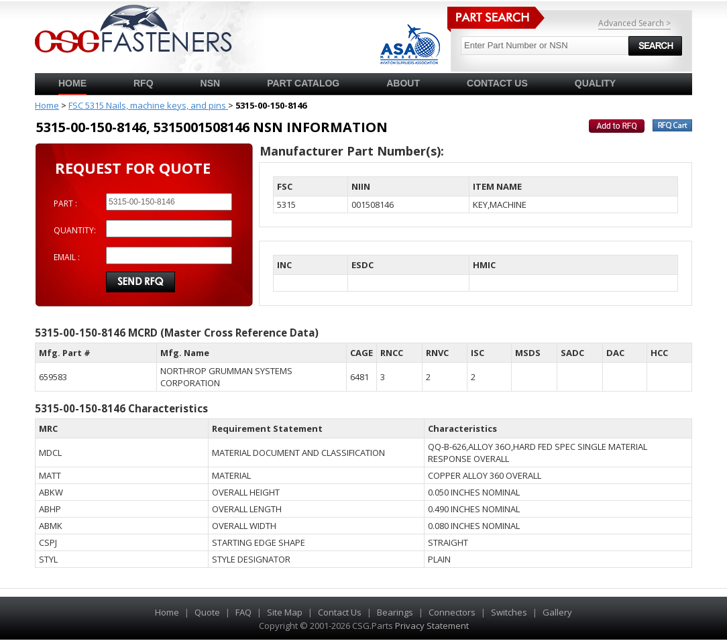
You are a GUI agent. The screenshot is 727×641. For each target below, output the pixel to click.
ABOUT (403, 83)
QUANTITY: (75, 230)
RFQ (143, 83)
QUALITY (595, 83)
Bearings (395, 612)
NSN (211, 83)
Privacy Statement (432, 626)
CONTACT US (497, 83)
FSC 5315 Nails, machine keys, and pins (148, 105)
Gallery (557, 612)
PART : (65, 203)
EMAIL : (67, 257)
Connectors (452, 612)
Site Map (284, 612)
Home (72, 83)
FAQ (243, 612)
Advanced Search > (634, 23)
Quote (207, 612)
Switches (509, 612)
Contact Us (339, 612)
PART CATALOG (303, 83)
